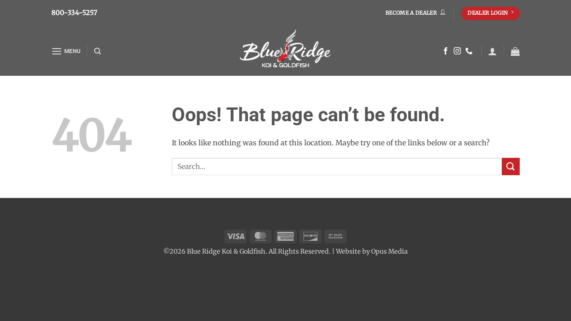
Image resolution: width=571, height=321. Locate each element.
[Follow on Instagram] (457, 51)
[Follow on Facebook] (445, 51)
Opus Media (389, 251)
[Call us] (468, 51)
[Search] (97, 51)
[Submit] (511, 166)
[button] (66, 51)
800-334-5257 (74, 12)
